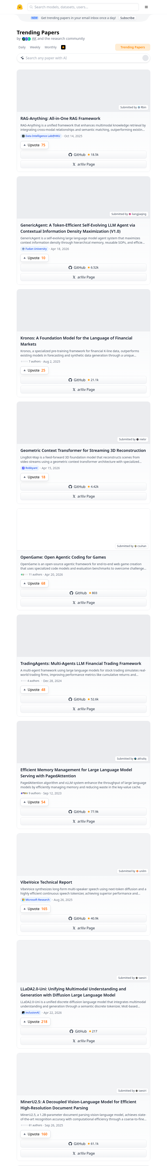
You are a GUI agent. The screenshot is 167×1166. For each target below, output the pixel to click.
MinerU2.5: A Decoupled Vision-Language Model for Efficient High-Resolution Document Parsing (78, 1104)
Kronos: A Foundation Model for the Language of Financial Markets (76, 341)
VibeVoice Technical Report (46, 882)
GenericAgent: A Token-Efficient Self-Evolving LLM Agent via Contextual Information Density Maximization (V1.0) (77, 228)
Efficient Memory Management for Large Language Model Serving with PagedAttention (76, 772)
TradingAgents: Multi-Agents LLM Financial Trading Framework (80, 663)
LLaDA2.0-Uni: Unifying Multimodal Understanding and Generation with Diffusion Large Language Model (73, 992)
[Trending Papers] (63, 47)
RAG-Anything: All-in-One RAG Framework (60, 118)
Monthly (50, 47)
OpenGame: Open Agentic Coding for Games (63, 557)
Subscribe (127, 18)
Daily (21, 47)
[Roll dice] (145, 58)
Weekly (35, 47)
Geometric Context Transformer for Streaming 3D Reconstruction (83, 450)
